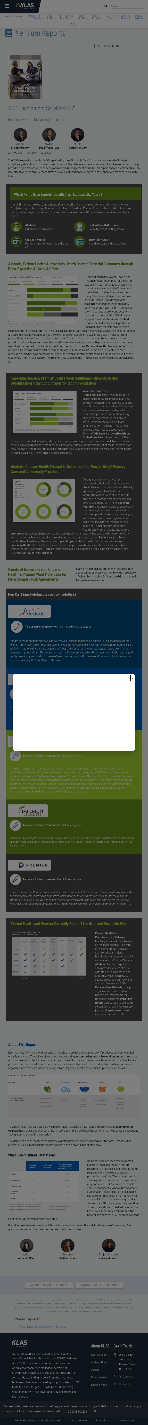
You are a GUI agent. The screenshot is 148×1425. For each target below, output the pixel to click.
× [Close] (132, 677)
